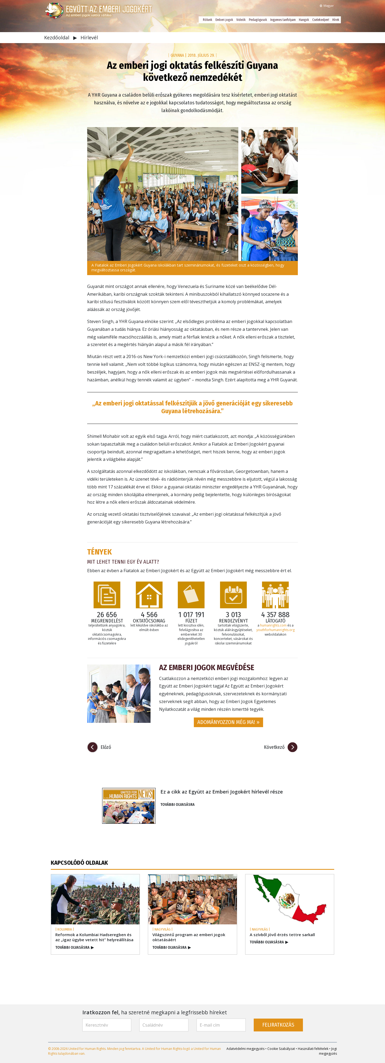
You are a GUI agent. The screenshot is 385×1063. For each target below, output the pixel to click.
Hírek (335, 20)
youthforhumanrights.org (275, 630)
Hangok (304, 20)
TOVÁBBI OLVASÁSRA (177, 804)
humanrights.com (273, 625)
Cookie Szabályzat (281, 1048)
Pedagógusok (258, 20)
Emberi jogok (224, 20)
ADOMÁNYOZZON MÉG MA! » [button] (228, 722)
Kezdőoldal (57, 37)
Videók (241, 20)
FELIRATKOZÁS (278, 1025)
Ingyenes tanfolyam (283, 20)
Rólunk (207, 20)
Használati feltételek (313, 1048)
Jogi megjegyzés (328, 1051)
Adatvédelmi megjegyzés (245, 1048)
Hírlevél (89, 37)
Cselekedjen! (320, 20)
